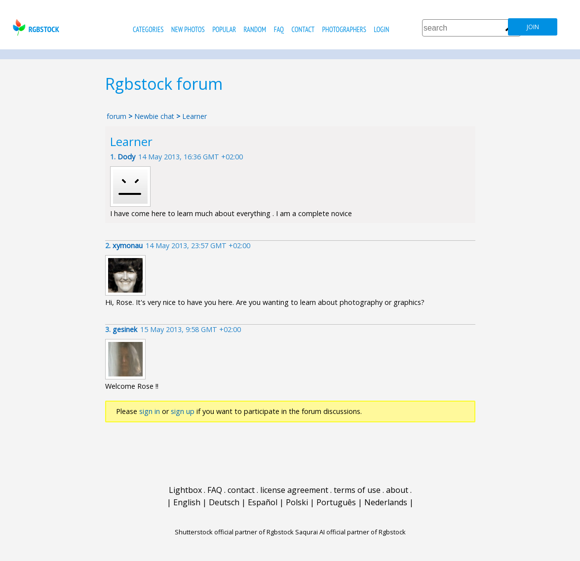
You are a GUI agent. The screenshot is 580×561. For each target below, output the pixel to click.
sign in (149, 411)
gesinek (125, 329)
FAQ (279, 29)
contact (302, 29)
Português (336, 502)
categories (148, 29)
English (186, 502)
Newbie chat (154, 116)
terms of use (357, 490)
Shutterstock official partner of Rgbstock (234, 531)
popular (224, 29)
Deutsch (224, 502)
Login (381, 29)
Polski (297, 502)
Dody (126, 156)
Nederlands (385, 502)
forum (116, 116)
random (255, 29)
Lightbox (185, 490)
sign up (182, 411)
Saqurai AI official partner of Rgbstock (350, 531)
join (533, 27)
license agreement (294, 490)
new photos (188, 29)
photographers (344, 29)
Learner (194, 116)
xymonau (128, 245)
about (397, 490)
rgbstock (34, 27)
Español (262, 502)
